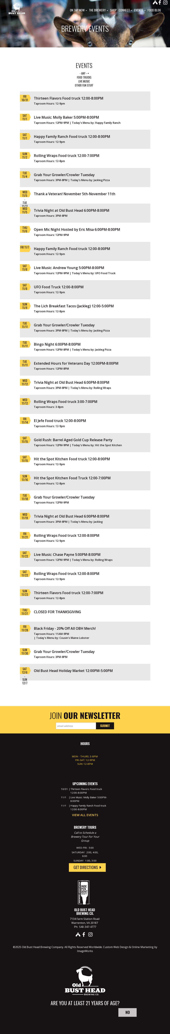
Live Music (84, 81)
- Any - (83, 73)
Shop (113, 10)
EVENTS (84, 65)
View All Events (85, 815)
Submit (105, 726)
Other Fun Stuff (84, 85)
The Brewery (98, 10)
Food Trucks (84, 77)
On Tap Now (78, 10)
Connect (125, 10)
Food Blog (154, 10)
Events (140, 10)
